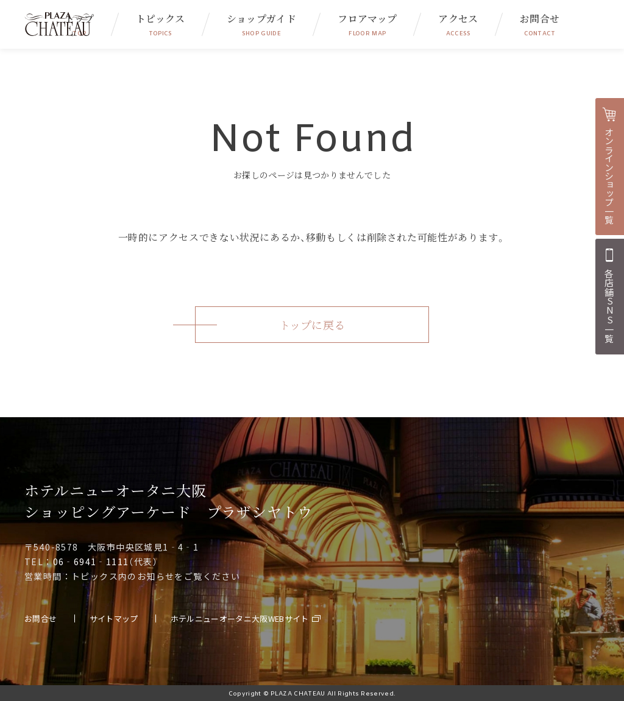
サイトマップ (114, 618)
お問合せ (539, 24)
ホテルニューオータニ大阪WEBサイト (240, 618)
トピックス (160, 24)
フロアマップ (367, 24)
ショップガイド (261, 24)
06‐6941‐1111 (91, 561)
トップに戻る (312, 325)
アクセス (458, 24)
